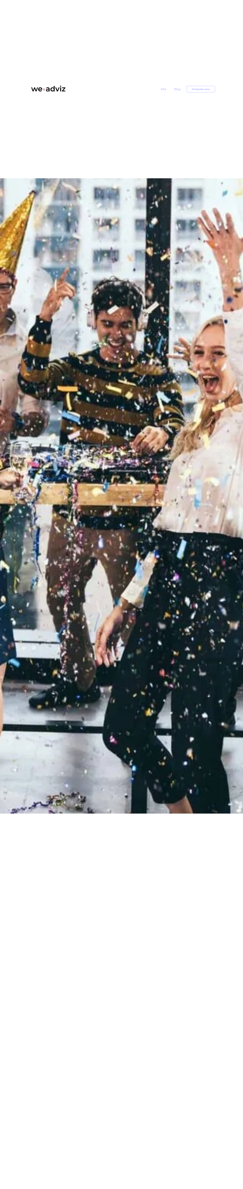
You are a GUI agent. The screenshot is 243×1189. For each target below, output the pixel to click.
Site (163, 89)
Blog (177, 89)
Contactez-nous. (201, 89)
